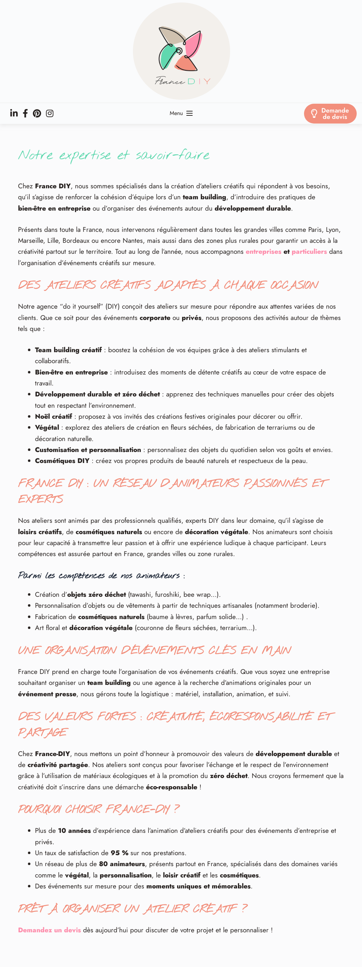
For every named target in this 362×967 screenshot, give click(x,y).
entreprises (263, 251)
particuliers (309, 251)
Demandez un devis (49, 930)
